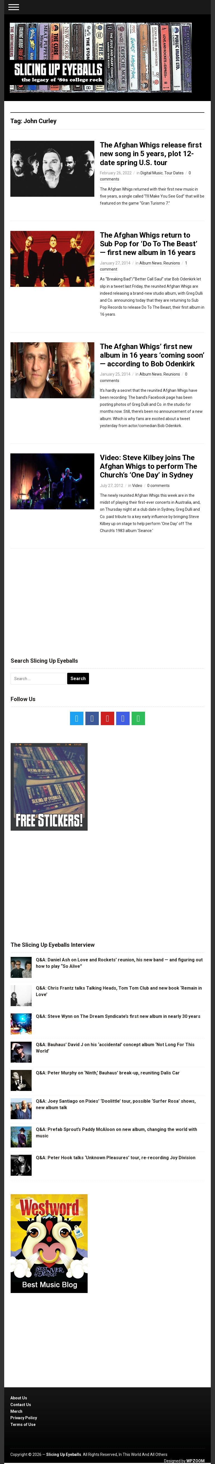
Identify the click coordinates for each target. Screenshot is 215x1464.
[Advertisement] (107, 600)
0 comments (158, 485)
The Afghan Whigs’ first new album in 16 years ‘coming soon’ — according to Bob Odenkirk (152, 355)
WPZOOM (195, 1461)
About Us (18, 1398)
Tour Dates (174, 173)
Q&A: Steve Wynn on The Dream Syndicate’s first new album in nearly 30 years (118, 1016)
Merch (16, 1411)
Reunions (171, 263)
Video (137, 485)
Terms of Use (23, 1424)
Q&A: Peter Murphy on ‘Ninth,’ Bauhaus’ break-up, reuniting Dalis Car (108, 1073)
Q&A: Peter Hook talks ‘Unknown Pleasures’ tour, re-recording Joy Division (115, 1157)
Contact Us (20, 1404)
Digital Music (152, 173)
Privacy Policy (23, 1418)
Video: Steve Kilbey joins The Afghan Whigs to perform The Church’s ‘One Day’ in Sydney (148, 466)
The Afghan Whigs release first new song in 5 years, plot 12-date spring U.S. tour (151, 154)
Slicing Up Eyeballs (63, 1454)
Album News (150, 263)
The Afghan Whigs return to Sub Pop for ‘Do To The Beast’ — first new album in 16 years (148, 244)
